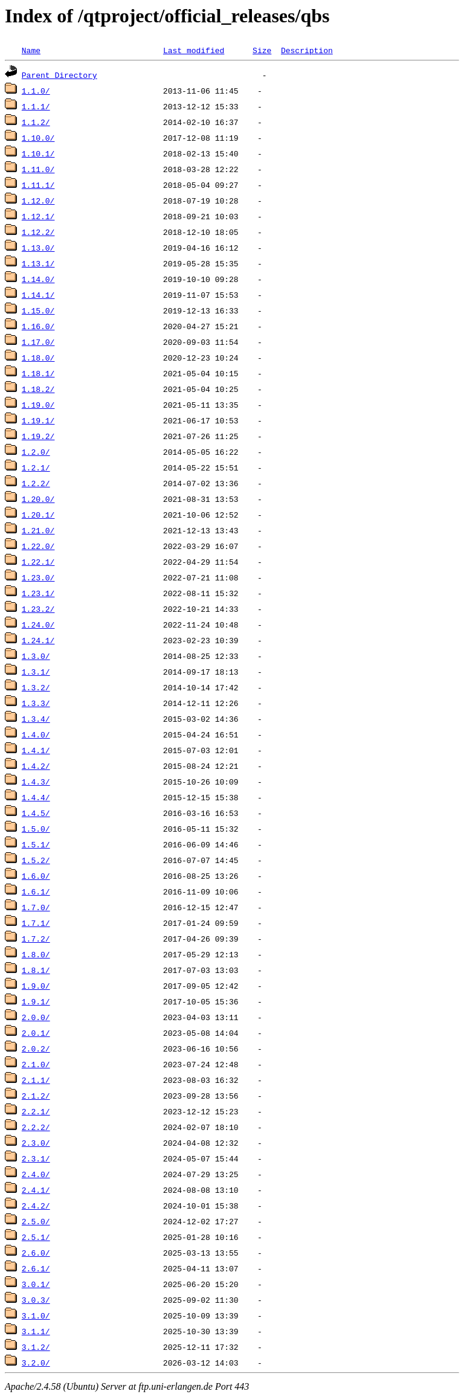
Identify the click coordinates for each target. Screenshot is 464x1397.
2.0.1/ (36, 1032)
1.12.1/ (38, 216)
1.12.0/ (38, 200)
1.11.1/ (38, 184)
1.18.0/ (38, 357)
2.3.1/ (36, 1158)
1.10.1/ (38, 153)
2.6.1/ (36, 1268)
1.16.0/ (38, 326)
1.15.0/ (38, 310)
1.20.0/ (38, 498)
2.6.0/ (36, 1252)
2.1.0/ (36, 1064)
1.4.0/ (36, 734)
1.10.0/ (38, 137)
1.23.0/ (38, 577)
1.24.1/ (38, 640)
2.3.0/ (36, 1142)
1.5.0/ (36, 828)
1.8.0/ (36, 954)
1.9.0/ (36, 985)
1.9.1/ (36, 1001)
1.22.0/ (38, 546)
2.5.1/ (36, 1237)
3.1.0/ (36, 1315)
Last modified (193, 50)
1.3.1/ (36, 671)
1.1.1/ (36, 106)
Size (262, 50)
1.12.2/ (38, 231)
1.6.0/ (36, 875)
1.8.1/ (36, 970)
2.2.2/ (36, 1127)
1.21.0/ (38, 530)
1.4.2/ (36, 765)
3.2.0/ (36, 1362)
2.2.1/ (36, 1111)
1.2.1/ (36, 467)
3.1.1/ (36, 1331)
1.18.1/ (38, 373)
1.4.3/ (36, 781)
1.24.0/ (38, 624)
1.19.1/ (38, 420)
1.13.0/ (38, 247)
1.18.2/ (38, 389)
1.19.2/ (38, 436)
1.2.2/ (36, 483)
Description (307, 50)
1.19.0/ (38, 404)
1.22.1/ (38, 561)
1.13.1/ (38, 263)
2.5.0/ (36, 1221)
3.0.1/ (36, 1284)
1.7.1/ (36, 922)
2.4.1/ (36, 1189)
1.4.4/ (36, 797)
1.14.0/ (38, 279)
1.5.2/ (36, 860)
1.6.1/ (36, 891)
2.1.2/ (36, 1095)
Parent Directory (59, 74)
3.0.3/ (36, 1299)
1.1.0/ (36, 90)
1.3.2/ (36, 687)
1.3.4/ (36, 718)
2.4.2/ (36, 1205)
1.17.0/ (38, 341)
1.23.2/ (38, 608)
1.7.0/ (36, 907)
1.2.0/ (36, 451)
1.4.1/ (36, 750)
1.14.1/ (38, 294)
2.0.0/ (36, 1017)
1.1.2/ (36, 122)
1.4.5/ (36, 813)
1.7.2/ (36, 938)
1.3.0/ (36, 655)
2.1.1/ (36, 1079)
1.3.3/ (36, 703)
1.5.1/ (36, 844)
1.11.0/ (38, 169)
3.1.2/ (36, 1346)
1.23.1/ (38, 593)
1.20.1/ (38, 514)
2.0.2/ (36, 1048)
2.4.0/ (36, 1174)
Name (31, 50)
